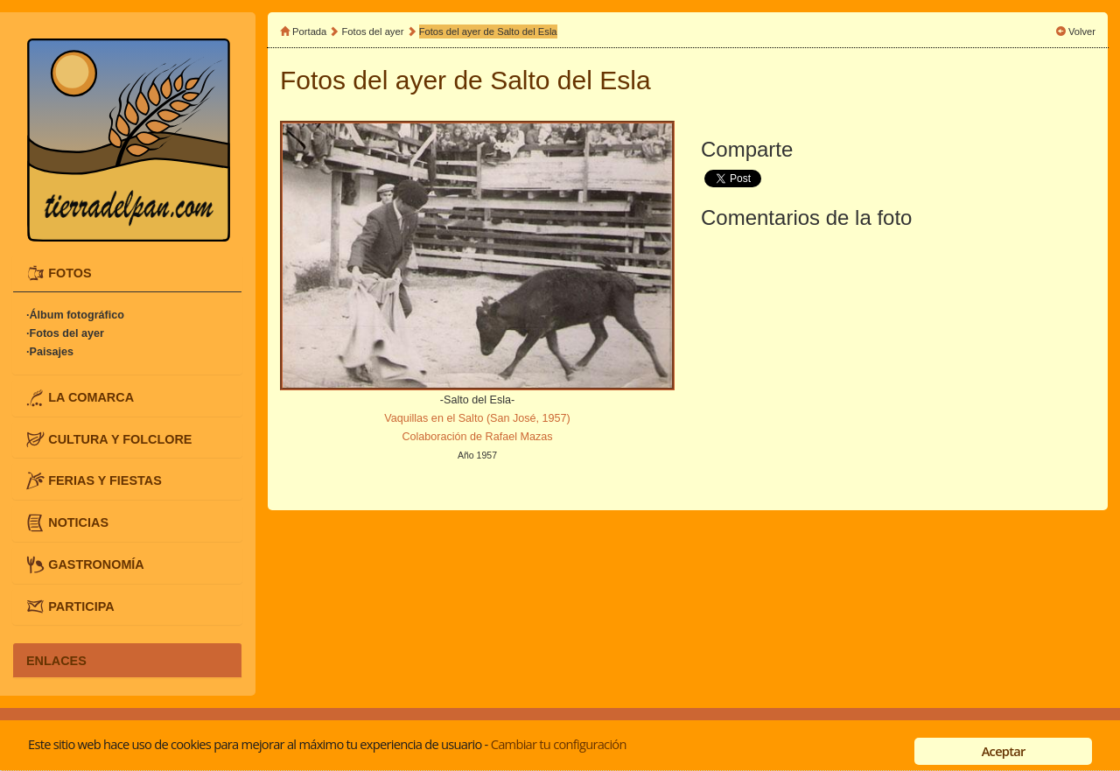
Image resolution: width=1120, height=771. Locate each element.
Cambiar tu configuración (558, 744)
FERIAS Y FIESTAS (105, 480)
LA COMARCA (91, 396)
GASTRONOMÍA (96, 564)
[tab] (127, 273)
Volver (1082, 31)
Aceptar (1004, 751)
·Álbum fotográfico (75, 315)
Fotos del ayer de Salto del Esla (488, 31)
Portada (309, 31)
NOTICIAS (78, 522)
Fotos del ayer (374, 31)
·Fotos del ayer (65, 333)
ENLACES (56, 660)
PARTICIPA (81, 606)
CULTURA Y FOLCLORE (120, 438)
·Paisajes (50, 352)
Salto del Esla (570, 80)
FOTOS (69, 273)
